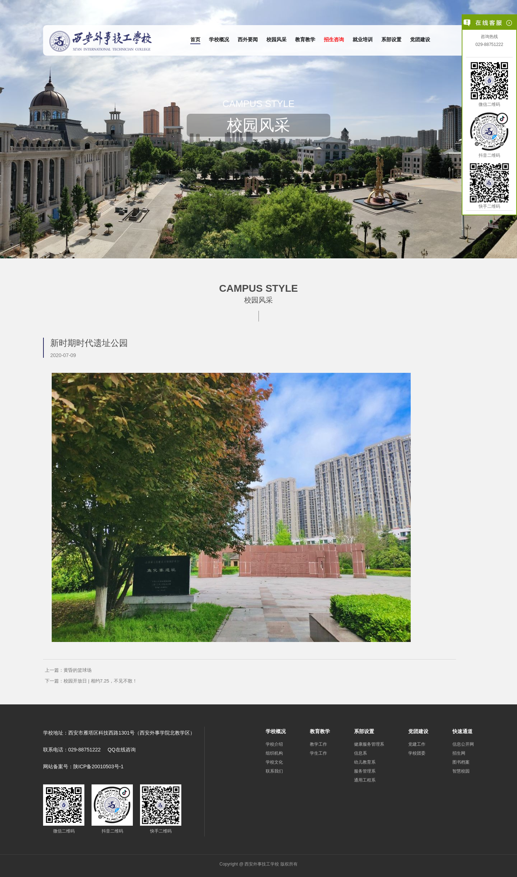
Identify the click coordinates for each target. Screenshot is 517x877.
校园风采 (276, 39)
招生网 (458, 753)
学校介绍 (274, 744)
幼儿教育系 (365, 762)
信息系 (360, 753)
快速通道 (462, 731)
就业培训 (363, 39)
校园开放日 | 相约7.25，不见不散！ (100, 681)
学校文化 (274, 762)
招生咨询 (334, 39)
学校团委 (416, 753)
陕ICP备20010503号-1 (98, 766)
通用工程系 (365, 780)
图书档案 (461, 762)
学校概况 (219, 39)
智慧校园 (461, 771)
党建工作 (416, 744)
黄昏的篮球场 (78, 670)
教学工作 (318, 744)
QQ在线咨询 (122, 749)
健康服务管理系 (369, 744)
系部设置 (391, 39)
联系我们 (274, 771)
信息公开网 (463, 744)
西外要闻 (248, 39)
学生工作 (318, 753)
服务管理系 (365, 771)
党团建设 (420, 39)
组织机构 (274, 753)
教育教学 (305, 39)
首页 (195, 39)
